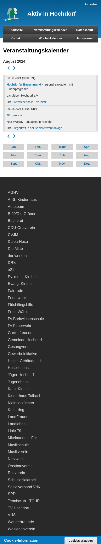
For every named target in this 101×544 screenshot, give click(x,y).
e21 (11, 270)
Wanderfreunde (21, 522)
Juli (62, 155)
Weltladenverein (21, 529)
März (62, 147)
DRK (12, 263)
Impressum (85, 38)
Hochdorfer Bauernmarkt (24, 84)
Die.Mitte (15, 249)
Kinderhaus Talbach (24, 396)
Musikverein (18, 452)
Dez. (87, 163)
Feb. (38, 147)
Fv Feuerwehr (19, 326)
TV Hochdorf (18, 508)
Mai (13, 155)
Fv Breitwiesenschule (26, 319)
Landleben (17, 424)
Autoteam (16, 207)
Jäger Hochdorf (21, 375)
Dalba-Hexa (18, 242)
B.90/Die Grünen (22, 214)
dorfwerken (17, 256)
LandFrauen (18, 417)
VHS (12, 515)
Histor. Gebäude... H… (27, 361)
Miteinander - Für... (24, 438)
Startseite (16, 30)
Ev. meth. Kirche (22, 277)
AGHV (13, 192)
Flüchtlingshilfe (20, 305)
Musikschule (18, 445)
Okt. (38, 163)
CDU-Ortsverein (21, 228)
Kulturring (16, 410)
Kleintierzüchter (21, 403)
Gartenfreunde (20, 333)
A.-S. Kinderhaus (22, 199)
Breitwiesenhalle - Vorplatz (29, 102)
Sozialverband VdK (24, 487)
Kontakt (16, 38)
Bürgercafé (14, 115)
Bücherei (15, 221)
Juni (38, 155)
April (87, 147)
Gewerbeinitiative (22, 354)
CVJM (13, 235)
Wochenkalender (50, 38)
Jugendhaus (18, 382)
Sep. (14, 163)
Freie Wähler (19, 312)
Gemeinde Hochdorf (25, 340)
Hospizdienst (19, 368)
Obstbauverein (20, 466)
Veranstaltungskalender (50, 30)
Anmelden (91, 4)
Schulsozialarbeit (22, 480)
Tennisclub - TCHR (24, 501)
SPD (12, 494)
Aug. (87, 155)
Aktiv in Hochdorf (51, 13)
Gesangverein (20, 347)
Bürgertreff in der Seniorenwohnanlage (37, 128)
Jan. (14, 147)
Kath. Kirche (18, 389)
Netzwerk (16, 459)
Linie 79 (14, 431)
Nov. (62, 163)
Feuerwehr (17, 298)
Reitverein (16, 473)
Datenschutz (85, 30)
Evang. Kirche (20, 284)
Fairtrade (15, 291)
